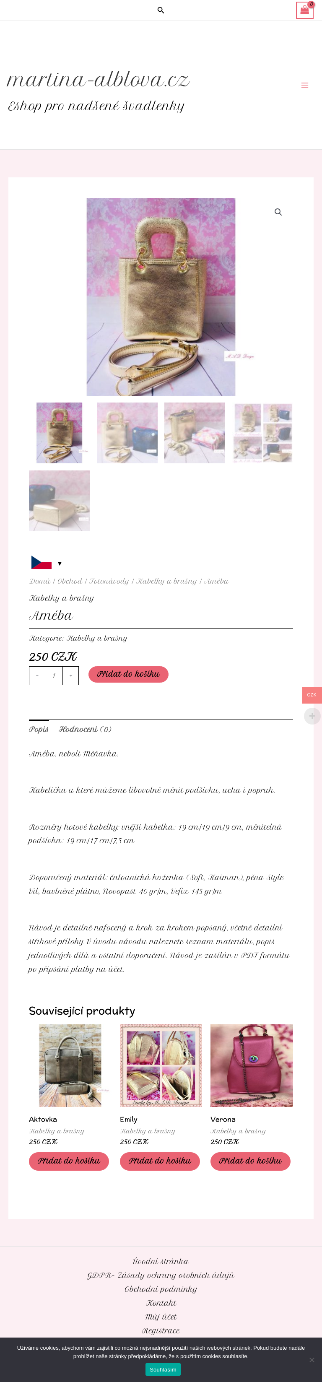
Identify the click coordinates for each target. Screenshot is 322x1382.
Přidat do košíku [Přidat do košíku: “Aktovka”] (69, 1161)
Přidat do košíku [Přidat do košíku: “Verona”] (250, 1161)
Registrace (161, 1331)
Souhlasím (163, 1369)
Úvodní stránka (161, 1261)
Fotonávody (109, 581)
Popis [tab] (39, 729)
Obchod (70, 581)
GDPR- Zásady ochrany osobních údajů (161, 1275)
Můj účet (161, 1317)
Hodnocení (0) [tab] (85, 729)
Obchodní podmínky (161, 1289)
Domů (40, 581)
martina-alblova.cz (99, 80)
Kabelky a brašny (166, 581)
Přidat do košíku (128, 674)
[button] (161, 10)
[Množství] (54, 675)
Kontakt (161, 1303)
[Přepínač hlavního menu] (305, 85)
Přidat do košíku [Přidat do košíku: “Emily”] (160, 1161)
